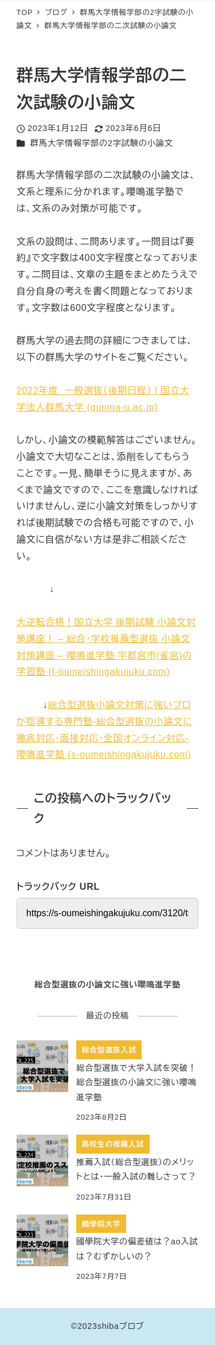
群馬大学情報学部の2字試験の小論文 (101, 143)
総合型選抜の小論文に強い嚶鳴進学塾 (107, 984)
